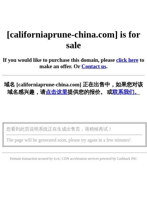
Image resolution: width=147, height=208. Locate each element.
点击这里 (56, 92)
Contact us (94, 66)
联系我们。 (126, 92)
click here (127, 60)
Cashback (123, 159)
